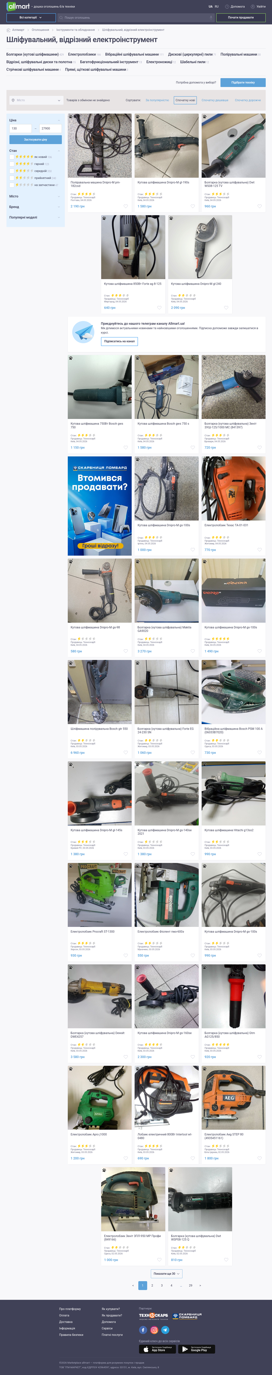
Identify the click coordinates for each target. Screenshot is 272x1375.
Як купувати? (111, 1309)
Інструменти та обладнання (76, 30)
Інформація (67, 1328)
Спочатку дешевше (215, 100)
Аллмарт (15, 30)
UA (211, 6)
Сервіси (107, 1328)
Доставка (66, 1322)
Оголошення (40, 30)
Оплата (64, 1315)
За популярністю (157, 100)
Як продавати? (112, 1315)
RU (216, 6)
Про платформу (70, 1309)
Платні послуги (112, 1335)
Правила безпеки (71, 1335)
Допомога (109, 1322)
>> (181, 1285)
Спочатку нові (185, 100)
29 (190, 1285)
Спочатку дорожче (248, 100)
